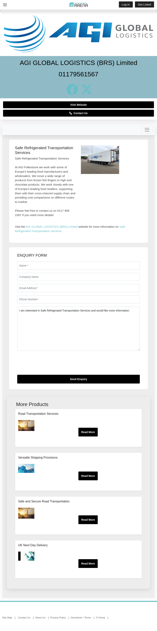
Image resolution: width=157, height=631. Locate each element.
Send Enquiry (78, 379)
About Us (40, 617)
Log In (126, 4)
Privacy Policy (58, 617)
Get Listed (144, 4)
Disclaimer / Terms (81, 617)
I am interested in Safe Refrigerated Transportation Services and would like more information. (78, 329)
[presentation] (46, 364)
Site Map (7, 617)
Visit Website (78, 104)
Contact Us (78, 113)
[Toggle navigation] (147, 130)
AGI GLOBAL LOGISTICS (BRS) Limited (51, 226)
